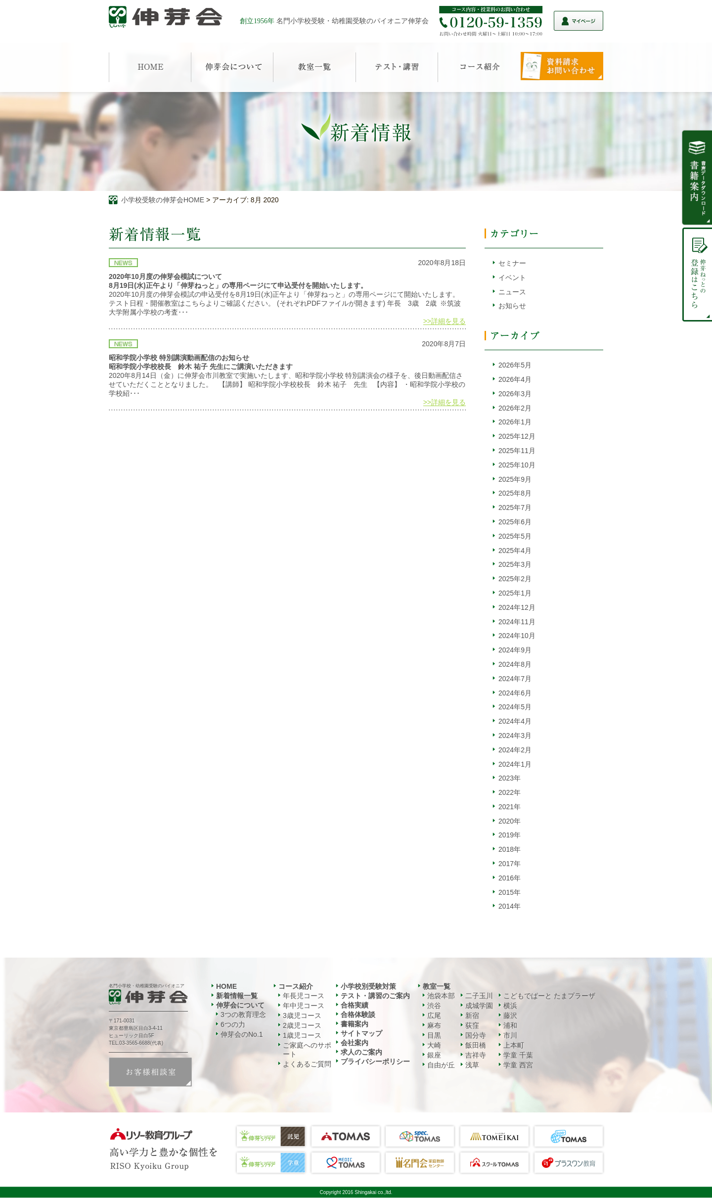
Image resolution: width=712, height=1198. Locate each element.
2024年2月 (515, 750)
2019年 (509, 835)
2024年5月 (515, 707)
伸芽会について (240, 1005)
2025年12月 (516, 436)
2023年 (509, 778)
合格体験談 (358, 1014)
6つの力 (233, 1024)
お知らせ (512, 306)
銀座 (434, 1055)
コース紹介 (295, 986)
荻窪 (472, 1025)
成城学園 (479, 1006)
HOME (226, 986)
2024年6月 (515, 693)
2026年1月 (515, 422)
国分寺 (475, 1035)
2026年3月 (515, 394)
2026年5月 (515, 365)
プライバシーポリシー (375, 1061)
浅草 (472, 1065)
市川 (510, 1035)
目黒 (434, 1035)
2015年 (509, 892)
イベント (512, 277)
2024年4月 (515, 721)
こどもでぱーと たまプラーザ (549, 996)
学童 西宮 (518, 1065)
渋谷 (434, 1006)
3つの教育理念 (243, 1014)
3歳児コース (302, 1015)
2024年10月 (516, 636)
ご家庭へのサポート (307, 1049)
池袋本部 (441, 996)
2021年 (509, 807)
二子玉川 (479, 996)
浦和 (510, 1025)
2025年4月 (515, 550)
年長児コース (303, 996)
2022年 (509, 792)
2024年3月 (515, 735)
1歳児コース (302, 1035)
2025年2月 (515, 579)
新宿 (472, 1015)
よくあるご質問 (307, 1064)
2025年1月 (515, 593)
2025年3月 (515, 564)
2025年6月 (515, 522)
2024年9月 (515, 650)
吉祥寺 (475, 1055)
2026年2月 (515, 408)
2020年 (509, 821)
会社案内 (354, 1043)
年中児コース (303, 1006)
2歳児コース (302, 1025)
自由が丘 (441, 1065)
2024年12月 (516, 607)
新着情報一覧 (237, 996)
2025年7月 (515, 507)
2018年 (509, 849)
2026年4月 (515, 379)
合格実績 (354, 1005)
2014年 (509, 906)
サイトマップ (361, 1033)
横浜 (510, 1006)
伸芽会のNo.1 (242, 1034)
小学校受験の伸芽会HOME (162, 200)
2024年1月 (515, 764)
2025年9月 (515, 479)
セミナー (512, 263)
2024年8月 (515, 664)
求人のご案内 (361, 1052)
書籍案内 (354, 1024)
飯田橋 (475, 1045)
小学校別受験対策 (368, 986)
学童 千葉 (518, 1055)
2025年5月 (515, 536)
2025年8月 (515, 493)
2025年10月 (516, 465)
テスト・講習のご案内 (375, 996)
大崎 (434, 1045)
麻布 (434, 1025)
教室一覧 (436, 986)
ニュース (512, 292)
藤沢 (510, 1015)
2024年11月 (516, 622)
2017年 (509, 864)
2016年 (509, 878)
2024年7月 (515, 679)
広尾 (434, 1015)
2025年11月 (516, 451)
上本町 (513, 1045)
